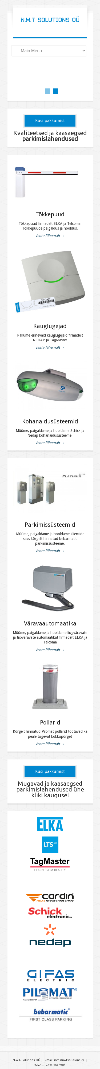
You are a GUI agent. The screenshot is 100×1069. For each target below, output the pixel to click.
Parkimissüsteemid (50, 524)
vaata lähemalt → (50, 347)
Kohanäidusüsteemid (50, 421)
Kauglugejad (50, 326)
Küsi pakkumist (50, 120)
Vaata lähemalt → (50, 236)
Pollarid (50, 722)
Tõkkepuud (50, 214)
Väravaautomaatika (50, 623)
